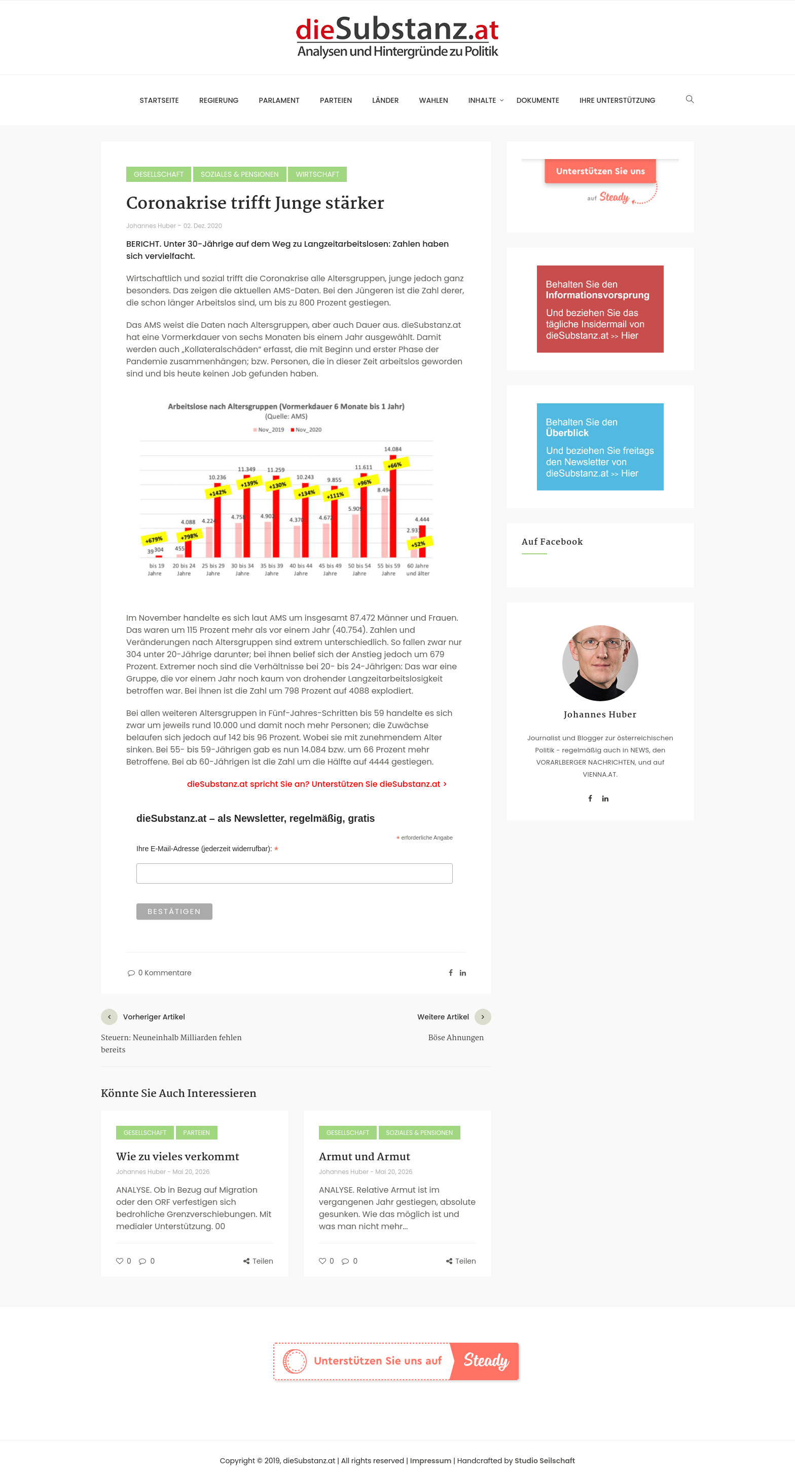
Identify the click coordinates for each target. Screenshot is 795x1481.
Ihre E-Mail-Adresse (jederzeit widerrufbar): (207, 849)
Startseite (159, 100)
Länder (385, 100)
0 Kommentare (159, 973)
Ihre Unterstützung (618, 100)
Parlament (279, 100)
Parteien (336, 100)
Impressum (431, 1461)
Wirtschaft (317, 174)
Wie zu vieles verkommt (177, 1157)
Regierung (218, 100)
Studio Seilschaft (545, 1461)
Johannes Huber (151, 225)
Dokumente (538, 100)
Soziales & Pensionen (240, 174)
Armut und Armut (364, 1157)
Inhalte (482, 100)
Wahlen (433, 100)
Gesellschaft (159, 174)
